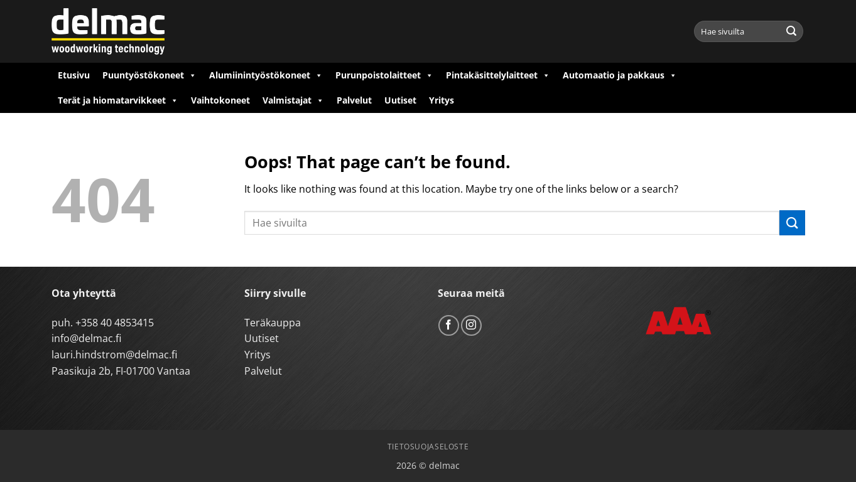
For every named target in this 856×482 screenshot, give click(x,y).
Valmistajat (293, 100)
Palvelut (354, 100)
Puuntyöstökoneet (149, 75)
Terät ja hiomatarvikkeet (118, 100)
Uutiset (400, 100)
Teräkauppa (272, 322)
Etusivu (74, 75)
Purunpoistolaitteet (384, 75)
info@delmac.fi (86, 338)
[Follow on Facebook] (448, 325)
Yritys (441, 100)
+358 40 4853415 (114, 322)
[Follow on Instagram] (471, 325)
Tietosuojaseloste (428, 446)
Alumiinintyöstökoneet (266, 75)
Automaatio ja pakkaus (620, 75)
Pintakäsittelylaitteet (498, 75)
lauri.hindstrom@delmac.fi (114, 355)
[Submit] (791, 31)
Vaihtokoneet (220, 100)
